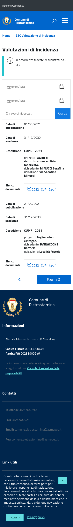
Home (6, 35)
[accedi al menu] (65, 20)
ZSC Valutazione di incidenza (35, 35)
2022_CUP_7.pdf (41, 265)
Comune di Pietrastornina (24, 21)
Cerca (62, 113)
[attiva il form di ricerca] (54, 21)
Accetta (15, 517)
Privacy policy (36, 517)
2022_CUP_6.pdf (41, 189)
